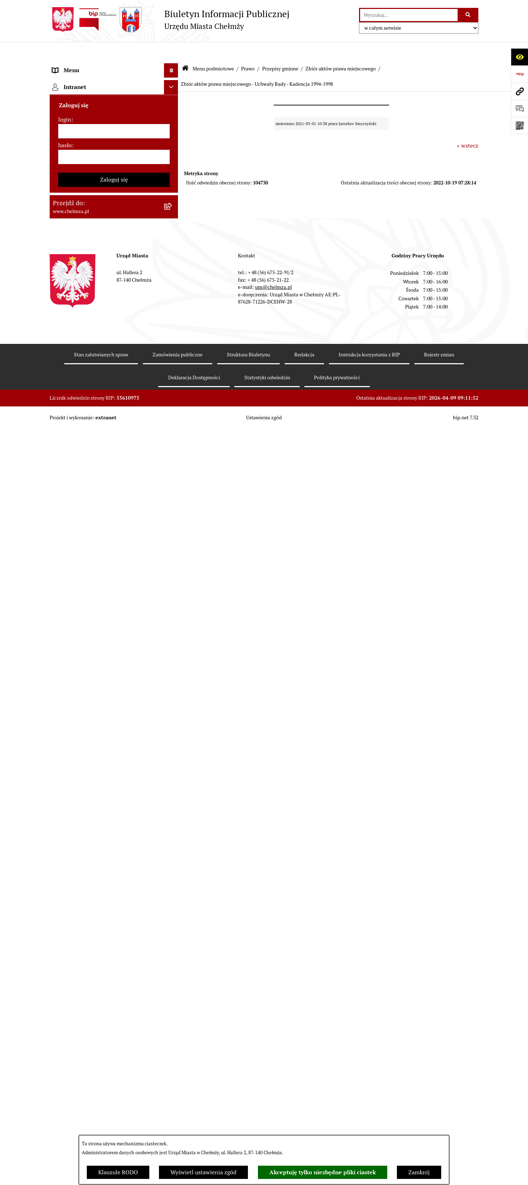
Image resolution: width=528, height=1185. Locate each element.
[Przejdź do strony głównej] (169, 19)
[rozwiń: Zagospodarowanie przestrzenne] (173, 623)
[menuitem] (114, 84)
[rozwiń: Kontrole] (173, 604)
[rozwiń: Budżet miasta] (173, 387)
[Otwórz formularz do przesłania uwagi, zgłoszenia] (519, 108)
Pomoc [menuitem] (61, 1021)
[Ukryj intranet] (171, 1053)
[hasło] (114, 1122)
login (64, 1085)
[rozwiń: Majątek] (173, 425)
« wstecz (467, 126)
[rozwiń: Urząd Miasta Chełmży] (173, 141)
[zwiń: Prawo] (173, 198)
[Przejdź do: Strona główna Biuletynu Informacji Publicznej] (185, 50)
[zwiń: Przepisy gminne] (173, 255)
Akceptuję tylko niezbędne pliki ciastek (322, 1172)
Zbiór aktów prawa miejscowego (340, 49)
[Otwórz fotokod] (519, 125)
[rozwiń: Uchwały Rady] (173, 274)
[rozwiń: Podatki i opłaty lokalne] (173, 463)
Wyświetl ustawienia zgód (203, 1172)
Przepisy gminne (280, 49)
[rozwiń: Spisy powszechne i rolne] (173, 904)
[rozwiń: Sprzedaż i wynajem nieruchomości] (173, 369)
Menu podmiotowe (213, 49)
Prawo (248, 49)
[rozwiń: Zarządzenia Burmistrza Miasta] (173, 293)
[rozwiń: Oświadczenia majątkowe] (173, 567)
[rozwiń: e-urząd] (173, 160)
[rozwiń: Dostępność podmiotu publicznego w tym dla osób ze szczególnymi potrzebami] (173, 775)
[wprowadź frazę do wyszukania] (409, 15)
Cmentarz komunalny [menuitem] (80, 1036)
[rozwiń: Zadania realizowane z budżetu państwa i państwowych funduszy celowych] (173, 868)
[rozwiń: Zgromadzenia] (173, 699)
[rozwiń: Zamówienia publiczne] (173, 350)
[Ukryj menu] (171, 51)
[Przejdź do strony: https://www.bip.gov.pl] (519, 74)
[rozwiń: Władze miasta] (173, 122)
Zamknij (419, 1172)
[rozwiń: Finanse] (173, 444)
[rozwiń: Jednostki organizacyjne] (173, 331)
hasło (65, 1111)
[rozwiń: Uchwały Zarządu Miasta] (173, 312)
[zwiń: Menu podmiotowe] (173, 66)
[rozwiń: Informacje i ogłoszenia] (173, 586)
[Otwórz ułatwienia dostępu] (519, 56)
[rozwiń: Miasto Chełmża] (173, 103)
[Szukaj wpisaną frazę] (468, 15)
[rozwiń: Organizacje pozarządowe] (173, 520)
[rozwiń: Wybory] (173, 482)
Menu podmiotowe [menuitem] (77, 65)
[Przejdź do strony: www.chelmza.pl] (519, 91)
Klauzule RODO (118, 1172)
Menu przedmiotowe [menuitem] (79, 1007)
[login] (114, 1097)
